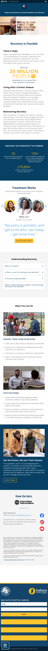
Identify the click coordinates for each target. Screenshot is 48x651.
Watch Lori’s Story (24, 241)
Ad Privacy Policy (24, 508)
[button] (46, 1)
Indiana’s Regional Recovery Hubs (14, 560)
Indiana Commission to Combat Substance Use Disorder (24, 12)
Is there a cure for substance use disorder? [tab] (22, 272)
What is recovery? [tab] (12, 266)
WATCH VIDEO (10, 480)
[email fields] (24, 609)
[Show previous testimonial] (2, 206)
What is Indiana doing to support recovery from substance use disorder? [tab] (24, 286)
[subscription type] (24, 604)
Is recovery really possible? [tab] (15, 278)
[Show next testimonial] (45, 206)
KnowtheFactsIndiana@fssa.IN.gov (19, 515)
